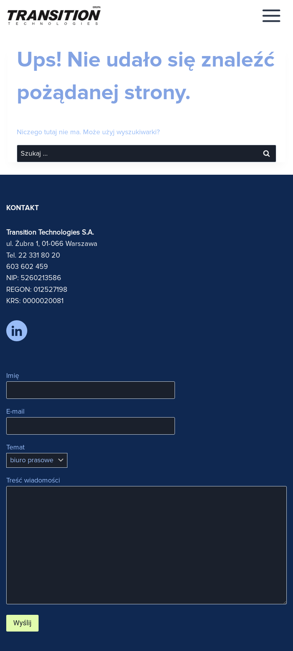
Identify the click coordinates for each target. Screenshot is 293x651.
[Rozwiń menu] (272, 15)
